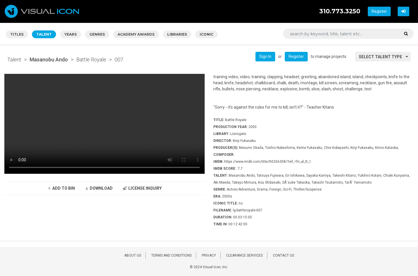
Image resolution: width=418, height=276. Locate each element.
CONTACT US (283, 255)
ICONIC (206, 34)
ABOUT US (132, 255)
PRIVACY (209, 255)
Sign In (265, 56)
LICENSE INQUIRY (142, 188)
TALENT (44, 34)
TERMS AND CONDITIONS (171, 255)
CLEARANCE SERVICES (244, 255)
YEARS (70, 34)
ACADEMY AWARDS (136, 34)
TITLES (17, 34)
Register (379, 11)
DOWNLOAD (99, 188)
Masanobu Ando (49, 59)
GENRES (97, 34)
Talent (14, 59)
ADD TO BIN (61, 188)
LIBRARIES (177, 34)
